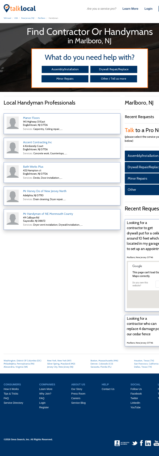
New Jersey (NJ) (27, 18)
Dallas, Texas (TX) (143, 366)
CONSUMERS (12, 384)
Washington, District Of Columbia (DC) (22, 360)
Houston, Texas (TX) (144, 360)
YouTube (135, 407)
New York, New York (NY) (59, 360)
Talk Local (7, 18)
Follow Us (136, 389)
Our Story (76, 389)
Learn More (130, 8)
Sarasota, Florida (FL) (101, 366)
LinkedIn (135, 402)
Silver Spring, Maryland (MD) (61, 363)
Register (44, 407)
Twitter (134, 398)
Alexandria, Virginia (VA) (16, 366)
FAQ (6, 398)
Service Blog (78, 402)
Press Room (78, 393)
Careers (75, 398)
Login (149, 8)
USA (16, 18)
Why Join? (45, 393)
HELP (105, 384)
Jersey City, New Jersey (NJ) (60, 366)
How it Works (11, 389)
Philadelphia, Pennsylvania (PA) (19, 363)
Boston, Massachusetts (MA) (104, 360)
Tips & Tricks (11, 393)
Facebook (136, 393)
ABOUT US (78, 384)
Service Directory (13, 402)
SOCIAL (135, 384)
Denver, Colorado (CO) (102, 363)
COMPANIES (47, 384)
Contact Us (108, 389)
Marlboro (41, 18)
